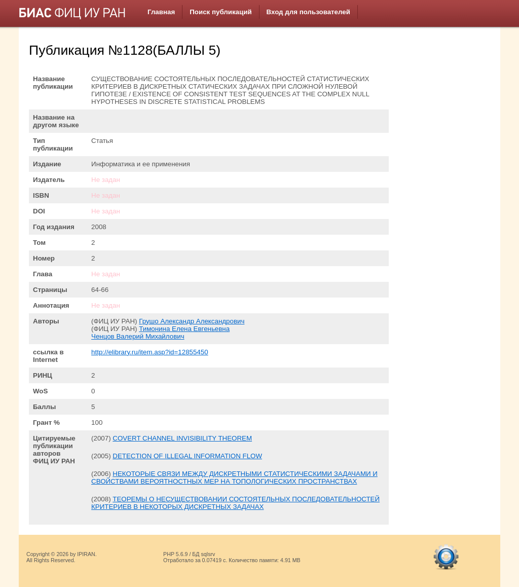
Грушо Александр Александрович (191, 321)
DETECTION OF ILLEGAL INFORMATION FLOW (187, 456)
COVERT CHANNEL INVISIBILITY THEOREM (182, 438)
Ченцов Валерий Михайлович (137, 336)
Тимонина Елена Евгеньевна (184, 329)
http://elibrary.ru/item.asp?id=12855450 (149, 352)
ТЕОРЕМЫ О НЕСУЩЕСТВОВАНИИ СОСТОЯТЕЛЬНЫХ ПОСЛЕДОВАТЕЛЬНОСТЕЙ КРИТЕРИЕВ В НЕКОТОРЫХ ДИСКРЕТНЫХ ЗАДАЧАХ (235, 502)
